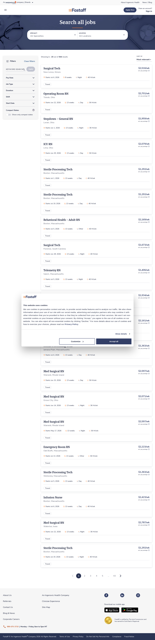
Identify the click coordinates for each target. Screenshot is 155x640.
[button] (53, 35)
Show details (121, 334)
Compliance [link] (116, 637)
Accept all (113, 341)
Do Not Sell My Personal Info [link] (97, 637)
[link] (130, 2)
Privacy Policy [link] (78, 637)
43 (114, 575)
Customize (77, 341)
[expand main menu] (5, 9)
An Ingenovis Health (19, 636)
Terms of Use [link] (64, 637)
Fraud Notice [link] (129, 637)
